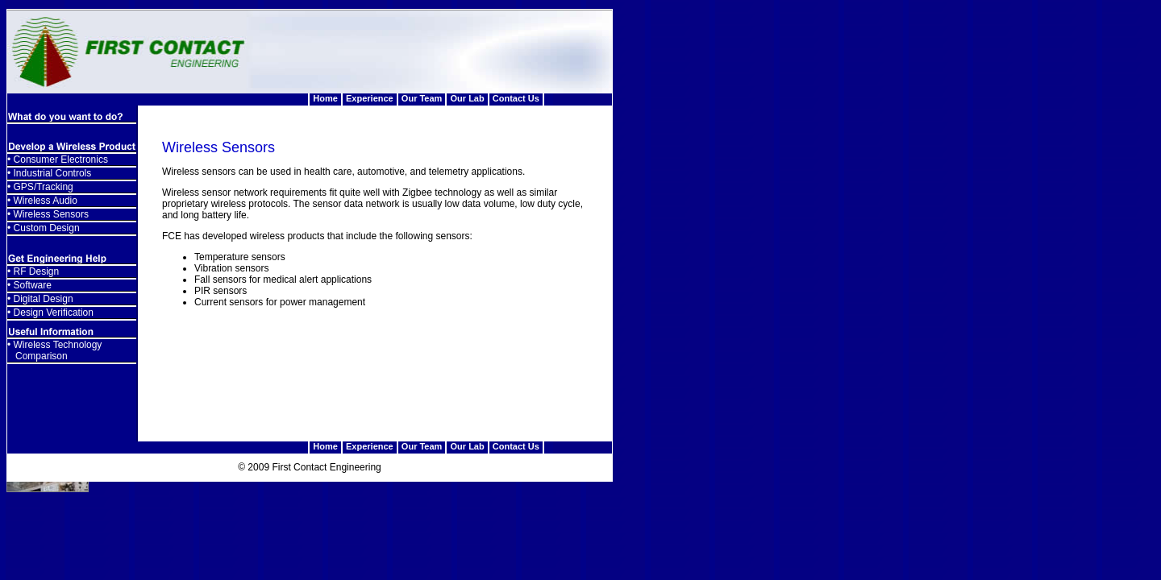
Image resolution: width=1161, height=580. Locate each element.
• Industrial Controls (49, 173)
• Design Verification (50, 312)
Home (325, 98)
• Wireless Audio (42, 200)
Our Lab (468, 98)
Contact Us (516, 98)
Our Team (422, 98)
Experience (369, 98)
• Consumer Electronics (57, 159)
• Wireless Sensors (48, 214)
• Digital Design (40, 298)
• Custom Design (43, 228)
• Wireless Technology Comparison (54, 350)
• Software (29, 285)
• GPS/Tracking (40, 187)
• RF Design (33, 271)
